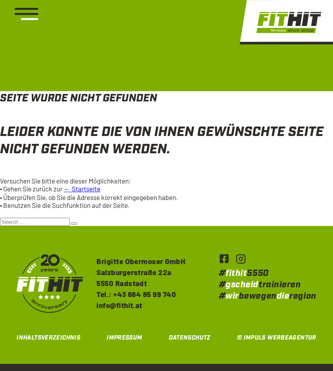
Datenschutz (190, 338)
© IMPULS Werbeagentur (276, 338)
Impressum (124, 338)
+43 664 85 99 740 (144, 294)
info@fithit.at (119, 305)
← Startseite (82, 189)
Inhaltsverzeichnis (48, 338)
